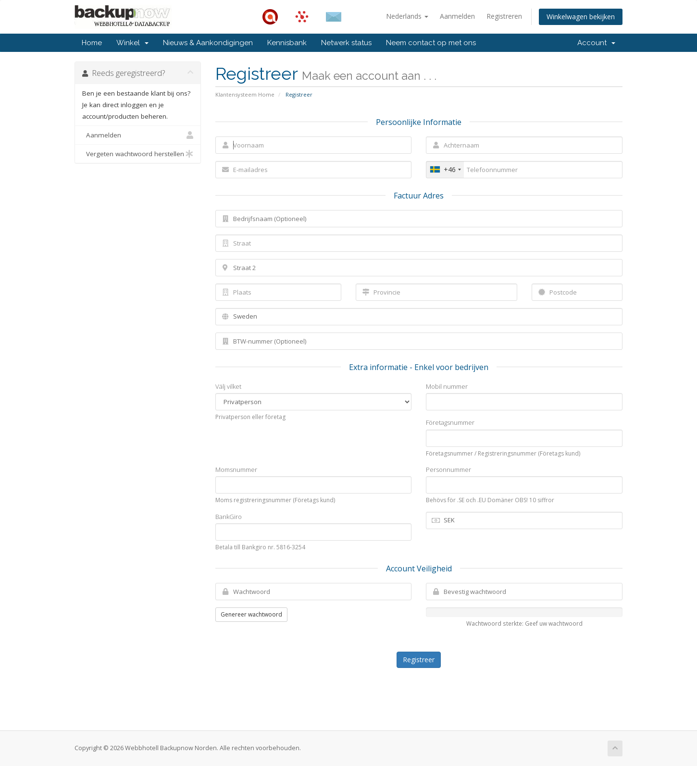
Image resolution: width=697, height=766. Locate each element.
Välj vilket (228, 386)
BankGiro (228, 516)
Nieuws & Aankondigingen (208, 42)
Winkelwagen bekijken (581, 16)
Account (596, 42)
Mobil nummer (447, 386)
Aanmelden (457, 16)
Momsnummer (236, 469)
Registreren (504, 16)
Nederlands (407, 16)
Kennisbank (287, 42)
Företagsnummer (450, 422)
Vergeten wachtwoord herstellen (137, 154)
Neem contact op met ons (431, 42)
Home (92, 42)
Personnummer (448, 469)
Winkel (132, 42)
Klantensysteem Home (244, 94)
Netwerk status (346, 42)
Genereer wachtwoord (251, 614)
